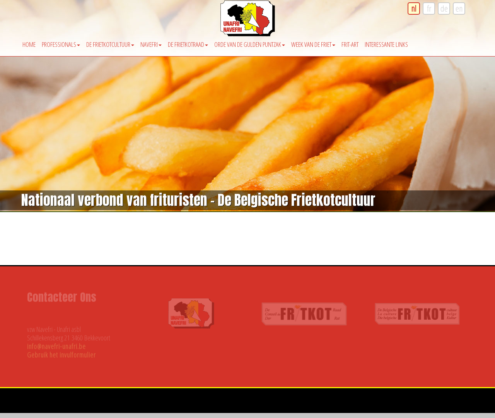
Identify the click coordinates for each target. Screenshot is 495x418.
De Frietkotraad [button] (188, 44)
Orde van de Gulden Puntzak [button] (249, 44)
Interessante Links (386, 44)
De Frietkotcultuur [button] (110, 44)
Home (29, 44)
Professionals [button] (61, 44)
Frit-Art (349, 44)
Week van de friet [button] (313, 44)
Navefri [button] (151, 44)
